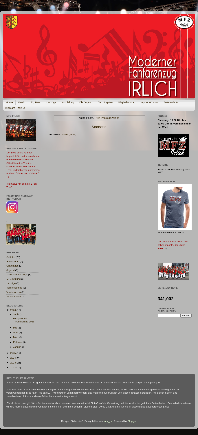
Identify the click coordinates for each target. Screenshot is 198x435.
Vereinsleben (13, 292)
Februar (18, 342)
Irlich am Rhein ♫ (15, 108)
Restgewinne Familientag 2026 (23, 320)
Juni (16, 314)
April (16, 332)
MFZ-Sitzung (13, 279)
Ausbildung (67, 102)
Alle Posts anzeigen (108, 117)
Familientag (12, 261)
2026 (13, 310)
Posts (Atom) (69, 134)
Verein (21, 102)
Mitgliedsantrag (126, 102)
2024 (13, 357)
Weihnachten (13, 296)
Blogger (132, 421)
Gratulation (12, 265)
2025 (13, 353)
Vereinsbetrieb (14, 287)
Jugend (10, 270)
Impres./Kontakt (150, 102)
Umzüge (51, 102)
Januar (17, 347)
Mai (15, 327)
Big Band (36, 102)
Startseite (99, 127)
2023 (13, 362)
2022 (13, 367)
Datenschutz (171, 102)
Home (9, 102)
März (16, 337)
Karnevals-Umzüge (16, 274)
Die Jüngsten (105, 102)
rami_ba (108, 421)
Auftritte (10, 257)
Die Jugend (85, 102)
